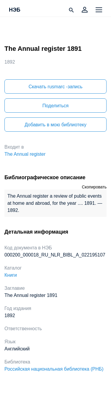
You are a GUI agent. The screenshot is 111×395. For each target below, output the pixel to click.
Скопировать (94, 187)
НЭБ (14, 10)
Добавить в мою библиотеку (55, 124)
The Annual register (25, 154)
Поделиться (55, 105)
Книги (10, 275)
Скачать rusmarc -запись (55, 86)
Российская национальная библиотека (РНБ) (54, 369)
